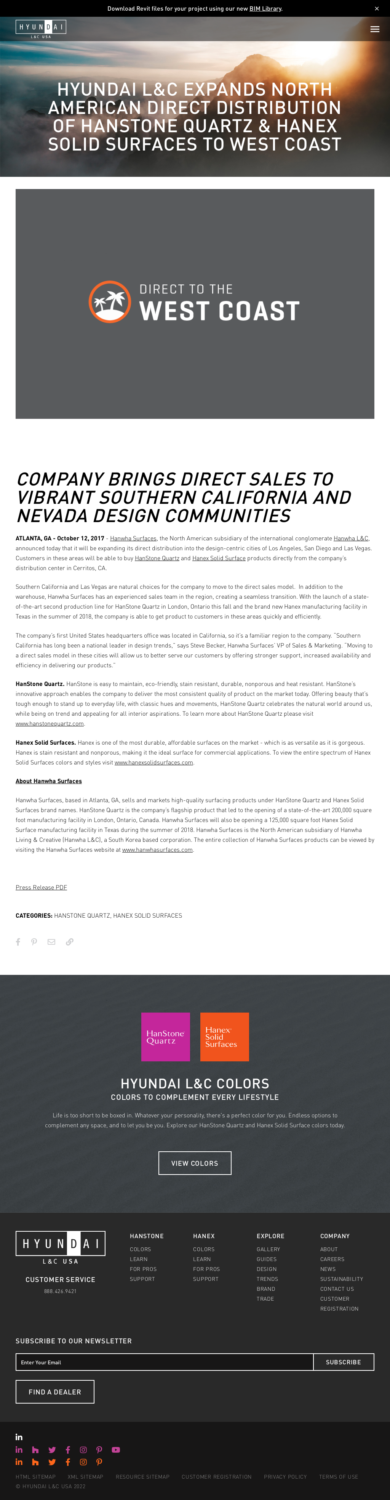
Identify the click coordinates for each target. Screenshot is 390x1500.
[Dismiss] (376, 8)
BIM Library (265, 8)
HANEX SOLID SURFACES (147, 915)
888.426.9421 (60, 1290)
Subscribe (343, 1362)
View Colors (195, 1163)
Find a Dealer (55, 1391)
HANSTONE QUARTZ (82, 915)
